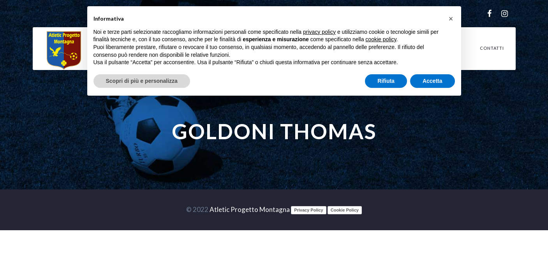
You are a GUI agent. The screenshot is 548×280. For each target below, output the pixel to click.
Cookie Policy (345, 210)
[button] (451, 18)
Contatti (492, 48)
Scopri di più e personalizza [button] (142, 81)
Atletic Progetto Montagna (250, 209)
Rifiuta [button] (386, 81)
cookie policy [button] (380, 39)
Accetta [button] (432, 81)
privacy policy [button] (319, 32)
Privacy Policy (308, 210)
